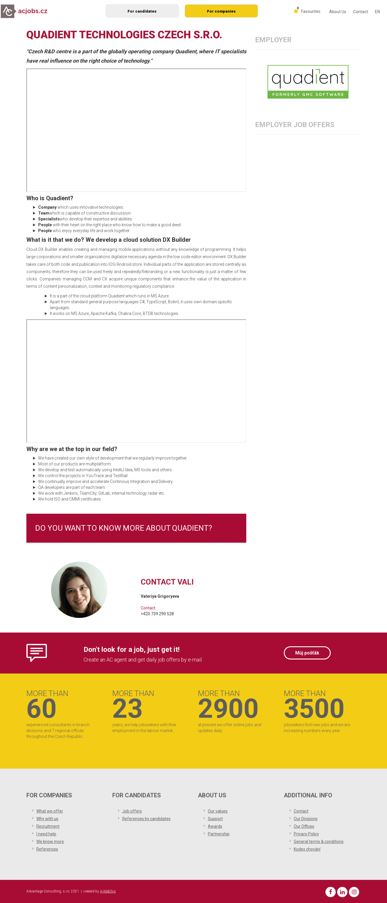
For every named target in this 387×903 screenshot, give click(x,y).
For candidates (142, 11)
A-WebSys (108, 891)
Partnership (219, 834)
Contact (360, 11)
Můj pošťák (307, 653)
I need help (46, 834)
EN (377, 11)
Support (215, 818)
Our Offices (304, 826)
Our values (218, 811)
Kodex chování (307, 849)
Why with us (47, 818)
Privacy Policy (306, 834)
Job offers (132, 811)
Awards (215, 826)
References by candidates (146, 818)
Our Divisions (306, 818)
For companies (221, 11)
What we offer (49, 811)
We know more (50, 841)
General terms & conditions (319, 841)
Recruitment (48, 826)
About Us (337, 11)
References (47, 849)
